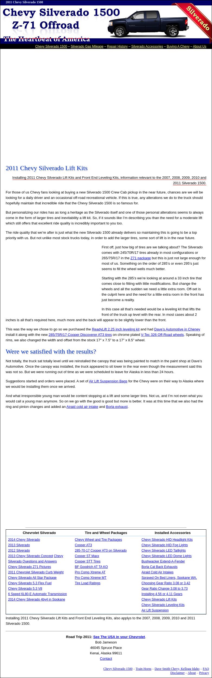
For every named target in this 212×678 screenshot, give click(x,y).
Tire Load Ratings (87, 583)
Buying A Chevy (178, 46)
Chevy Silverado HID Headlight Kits (167, 540)
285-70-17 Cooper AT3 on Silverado (101, 550)
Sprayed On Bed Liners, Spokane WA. (169, 578)
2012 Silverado (19, 550)
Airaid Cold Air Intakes (158, 572)
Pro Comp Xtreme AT (90, 572)
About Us (199, 46)
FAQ (206, 669)
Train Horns (143, 669)
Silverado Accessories (147, 46)
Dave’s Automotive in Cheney (177, 329)
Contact (106, 659)
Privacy (204, 673)
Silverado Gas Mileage (87, 46)
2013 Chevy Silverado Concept (30, 556)
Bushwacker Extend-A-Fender (163, 561)
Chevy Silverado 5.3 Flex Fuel (30, 583)
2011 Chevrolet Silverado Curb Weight (36, 572)
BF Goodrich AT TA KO (91, 567)
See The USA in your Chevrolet (119, 637)
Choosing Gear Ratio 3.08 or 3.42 (166, 583)
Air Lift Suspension (155, 610)
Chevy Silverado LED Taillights (164, 550)
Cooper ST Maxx (87, 556)
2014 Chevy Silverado (24, 540)
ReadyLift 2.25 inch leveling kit (116, 329)
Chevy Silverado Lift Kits (159, 599)
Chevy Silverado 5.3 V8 (25, 588)
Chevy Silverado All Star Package (32, 578)
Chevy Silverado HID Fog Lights (165, 545)
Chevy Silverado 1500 (51, 46)
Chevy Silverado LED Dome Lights (167, 556)
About (192, 673)
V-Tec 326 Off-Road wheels (162, 335)
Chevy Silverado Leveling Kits (163, 605)
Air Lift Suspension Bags (108, 381)
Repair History (117, 46)
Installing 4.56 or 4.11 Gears (162, 594)
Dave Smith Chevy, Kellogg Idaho (177, 669)
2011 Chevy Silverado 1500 (24, 2)
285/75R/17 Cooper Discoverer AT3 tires (80, 335)
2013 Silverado (19, 545)
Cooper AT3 (83, 545)
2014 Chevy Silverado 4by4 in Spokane (36, 599)
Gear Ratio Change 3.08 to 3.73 (165, 588)
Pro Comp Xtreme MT (91, 578)
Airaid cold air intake (82, 407)
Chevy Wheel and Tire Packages (98, 540)
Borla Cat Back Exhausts (160, 567)
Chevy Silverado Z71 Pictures (29, 567)
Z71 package (140, 258)
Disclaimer (177, 673)
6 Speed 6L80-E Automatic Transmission (37, 594)
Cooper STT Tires (87, 561)
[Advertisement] (54, 105)
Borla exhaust (117, 407)
